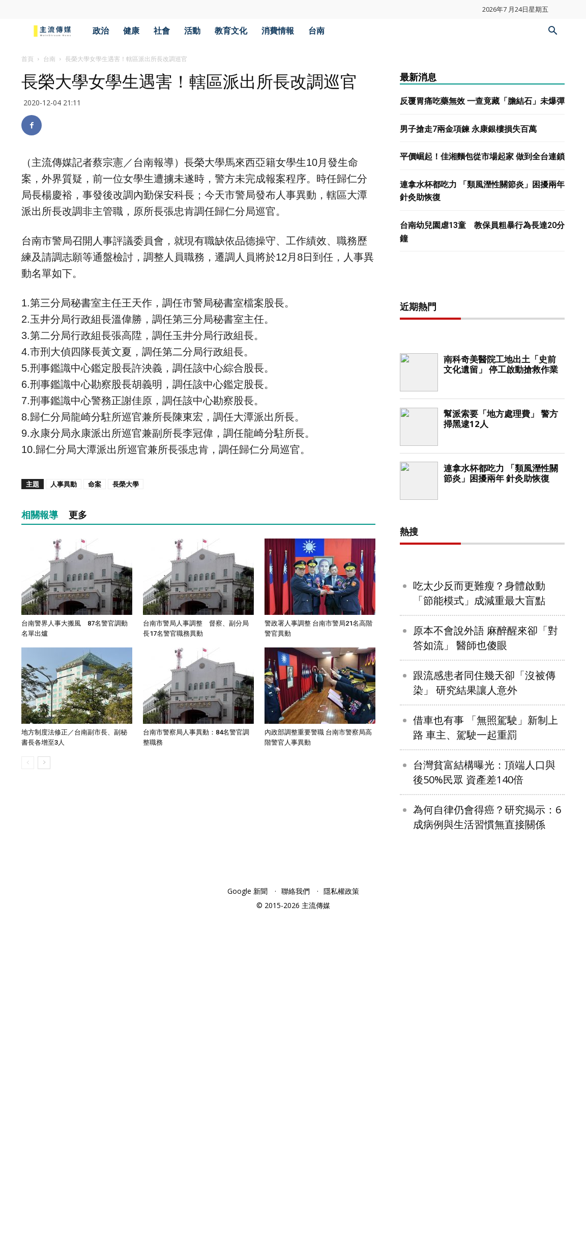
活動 (192, 30)
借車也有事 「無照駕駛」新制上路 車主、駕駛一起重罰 (485, 1055)
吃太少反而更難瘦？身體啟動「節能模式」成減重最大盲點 (479, 921)
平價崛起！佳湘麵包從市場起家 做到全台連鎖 (482, 156)
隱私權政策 (341, 1219)
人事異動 (63, 484)
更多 (78, 515)
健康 (131, 30)
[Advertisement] (482, 443)
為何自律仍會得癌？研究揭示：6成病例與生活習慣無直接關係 (487, 1145)
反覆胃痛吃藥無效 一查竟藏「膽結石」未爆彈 (482, 101)
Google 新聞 (247, 1219)
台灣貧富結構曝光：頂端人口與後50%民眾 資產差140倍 (484, 1100)
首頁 (27, 58)
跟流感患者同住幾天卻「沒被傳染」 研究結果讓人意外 (484, 1011)
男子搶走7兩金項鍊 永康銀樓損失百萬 (468, 129)
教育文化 (231, 30)
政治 (101, 30)
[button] (552, 32)
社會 (162, 30)
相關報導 (39, 515)
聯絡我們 (295, 1219)
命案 (94, 484)
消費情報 (277, 30)
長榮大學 (125, 484)
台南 (316, 30)
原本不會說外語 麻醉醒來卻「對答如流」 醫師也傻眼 (485, 966)
